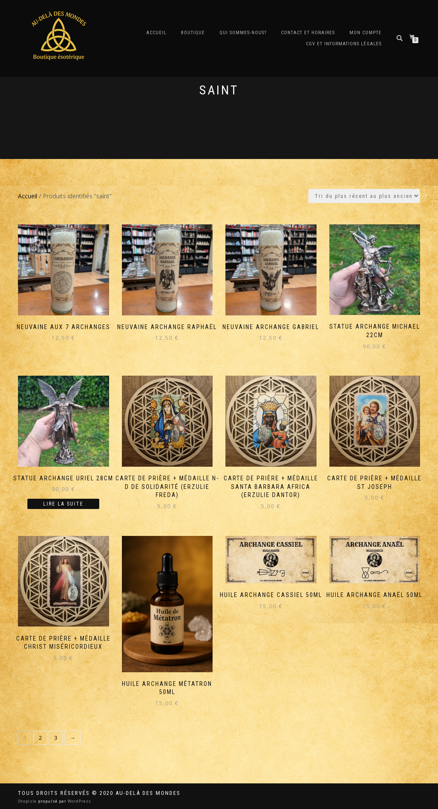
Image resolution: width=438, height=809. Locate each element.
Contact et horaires (308, 32)
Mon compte (365, 32)
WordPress (78, 801)
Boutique (193, 32)
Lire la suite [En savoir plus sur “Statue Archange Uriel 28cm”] (63, 504)
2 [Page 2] (40, 737)
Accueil (156, 32)
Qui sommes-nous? (242, 32)
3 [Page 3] (55, 737)
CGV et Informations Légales (344, 44)
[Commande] (364, 196)
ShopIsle (28, 801)
